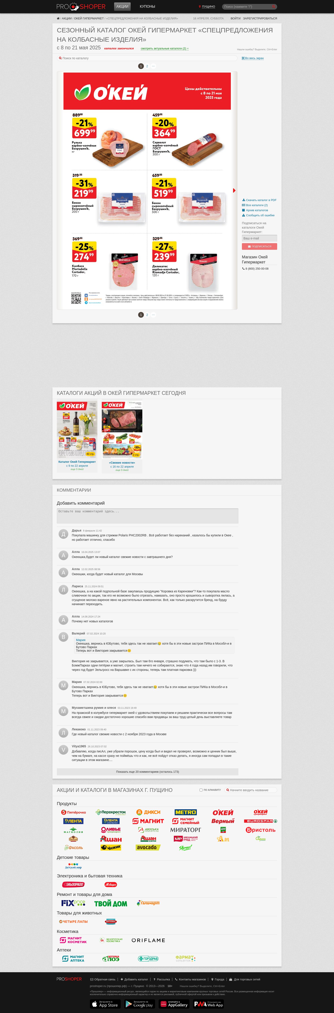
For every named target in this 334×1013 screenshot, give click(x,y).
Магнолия (73, 830)
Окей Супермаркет (260, 812)
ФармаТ (185, 958)
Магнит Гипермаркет (185, 821)
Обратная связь (102, 979)
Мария (80, 640)
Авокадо (148, 847)
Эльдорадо (73, 884)
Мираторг (185, 830)
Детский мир (73, 866)
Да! (223, 830)
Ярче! (185, 847)
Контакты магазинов (190, 979)
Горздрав (148, 958)
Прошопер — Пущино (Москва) (81, 6)
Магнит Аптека (73, 958)
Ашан (111, 838)
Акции (122, 6)
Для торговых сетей (244, 979)
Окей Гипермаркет (89, 18)
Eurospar (260, 821)
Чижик (111, 847)
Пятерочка (73, 812)
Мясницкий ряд (185, 838)
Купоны (147, 6)
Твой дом (111, 903)
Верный (223, 821)
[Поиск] (249, 6)
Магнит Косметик (73, 940)
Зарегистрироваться (260, 18)
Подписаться (259, 246)
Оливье (111, 830)
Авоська (148, 830)
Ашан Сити (148, 838)
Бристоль (260, 830)
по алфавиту (210, 790)
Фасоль (73, 847)
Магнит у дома (148, 821)
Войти (236, 18)
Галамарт (148, 903)
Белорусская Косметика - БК (111, 940)
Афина (260, 838)
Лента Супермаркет (111, 821)
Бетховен (111, 921)
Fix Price (73, 903)
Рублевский (73, 838)
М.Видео (111, 884)
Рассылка (161, 979)
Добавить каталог (134, 979)
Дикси (148, 812)
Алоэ (111, 958)
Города (217, 979)
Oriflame (148, 940)
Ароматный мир (223, 838)
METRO (185, 812)
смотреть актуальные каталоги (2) (165, 48)
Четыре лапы (73, 921)
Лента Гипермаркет (73, 821)
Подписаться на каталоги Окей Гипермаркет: (254, 227)
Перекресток (111, 812)
